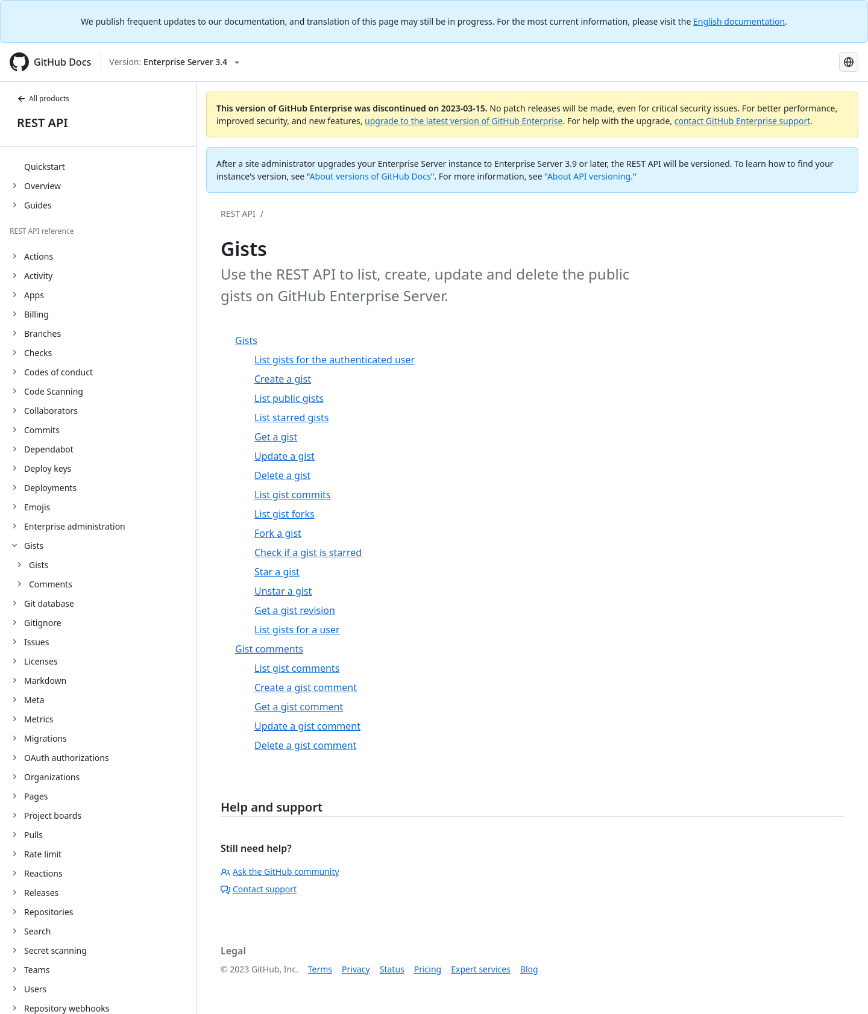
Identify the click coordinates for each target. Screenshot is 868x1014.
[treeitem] (103, 166)
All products (43, 98)
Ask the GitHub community (280, 871)
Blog (529, 969)
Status (392, 969)
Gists (38, 565)
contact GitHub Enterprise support (743, 121)
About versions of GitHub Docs (370, 176)
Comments (50, 584)
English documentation (739, 21)
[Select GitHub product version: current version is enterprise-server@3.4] (174, 62)
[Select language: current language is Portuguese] (848, 62)
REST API (42, 122)
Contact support (259, 889)
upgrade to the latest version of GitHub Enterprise (463, 121)
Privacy (356, 969)
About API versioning (589, 176)
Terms (320, 969)
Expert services (481, 969)
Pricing (427, 969)
